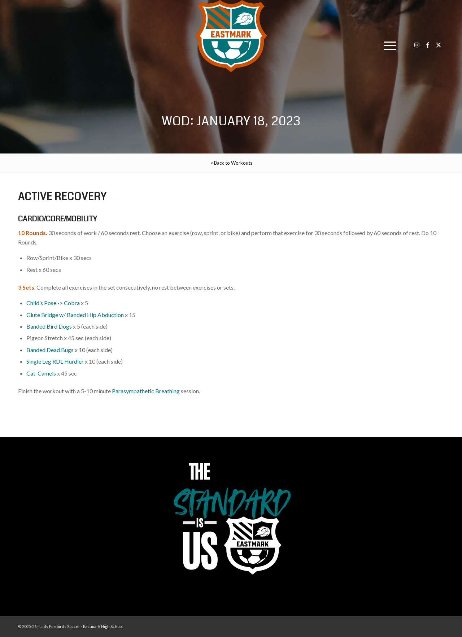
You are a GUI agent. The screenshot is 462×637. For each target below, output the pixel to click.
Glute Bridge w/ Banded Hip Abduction (75, 314)
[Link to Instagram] (416, 44)
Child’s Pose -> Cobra (53, 302)
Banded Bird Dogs (49, 326)
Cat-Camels (41, 373)
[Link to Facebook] (427, 44)
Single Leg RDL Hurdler (55, 361)
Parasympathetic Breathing (146, 390)
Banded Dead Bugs (50, 349)
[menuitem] (387, 45)
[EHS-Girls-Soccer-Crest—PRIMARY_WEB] (231, 36)
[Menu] (387, 45)
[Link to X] (438, 44)
